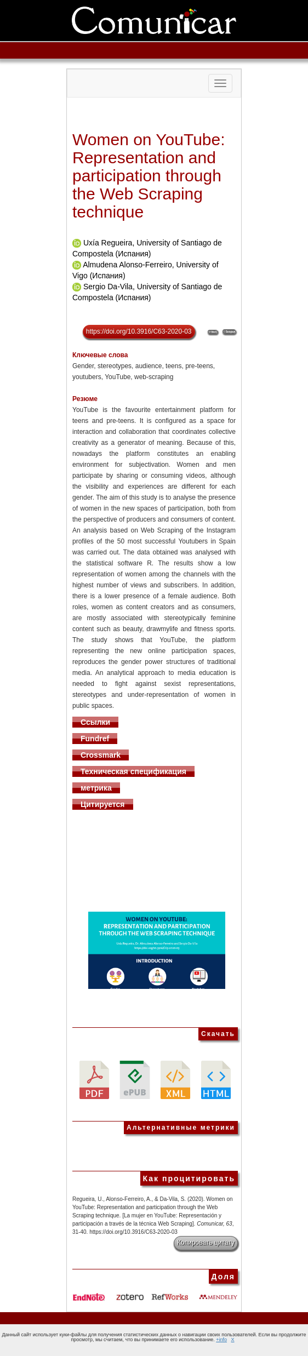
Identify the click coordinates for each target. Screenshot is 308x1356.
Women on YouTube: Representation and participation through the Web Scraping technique (148, 175)
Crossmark (101, 755)
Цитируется (103, 804)
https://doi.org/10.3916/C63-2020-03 (139, 331)
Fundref (95, 738)
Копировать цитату (206, 1242)
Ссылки (95, 722)
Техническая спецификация (133, 771)
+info (221, 1339)
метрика (96, 787)
